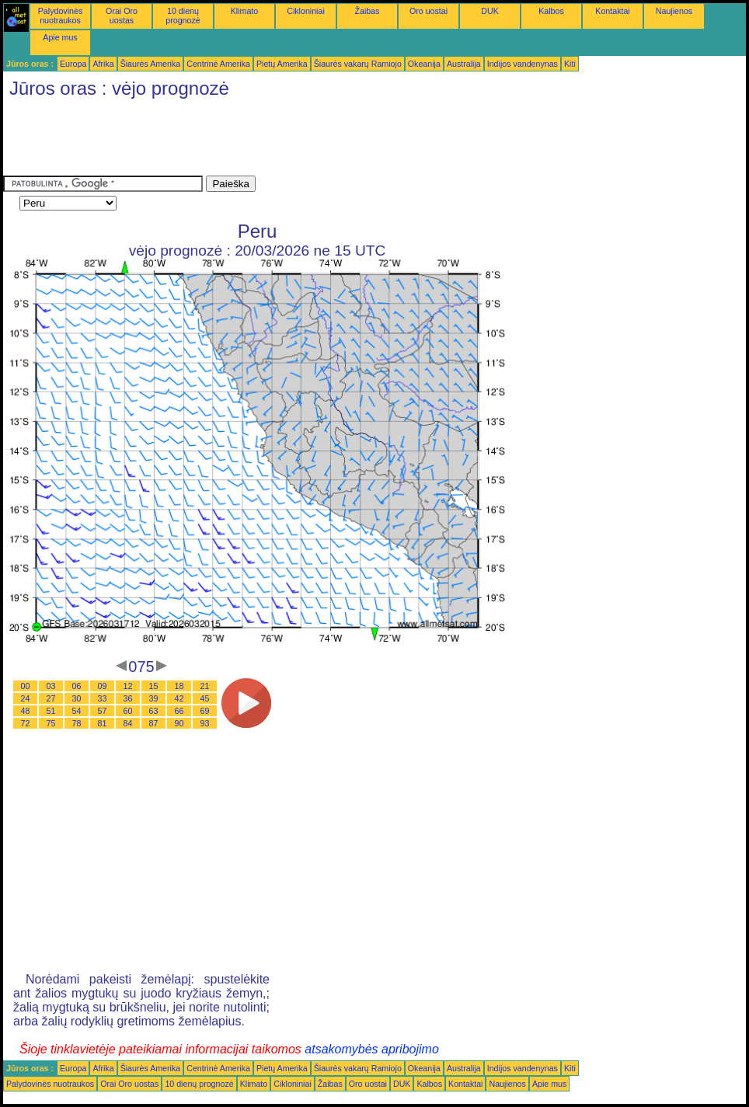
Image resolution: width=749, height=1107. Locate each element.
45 (205, 698)
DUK (490, 11)
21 (205, 686)
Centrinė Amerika (218, 63)
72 (25, 723)
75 (51, 723)
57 (102, 710)
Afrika (102, 63)
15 (154, 686)
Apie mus (60, 37)
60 (128, 710)
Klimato (245, 11)
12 (128, 686)
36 (128, 698)
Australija (464, 63)
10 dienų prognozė (182, 15)
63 (154, 710)
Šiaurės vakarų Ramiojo (358, 63)
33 (102, 698)
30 (77, 698)
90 (179, 723)
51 (51, 710)
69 (205, 710)
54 (77, 710)
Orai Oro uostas (122, 15)
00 (25, 686)
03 (51, 686)
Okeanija (424, 63)
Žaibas (367, 11)
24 (25, 698)
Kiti (570, 63)
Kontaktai (612, 11)
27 (51, 698)
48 (25, 710)
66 (179, 710)
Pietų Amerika (282, 63)
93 (205, 723)
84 (128, 723)
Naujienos (674, 11)
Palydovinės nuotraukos (60, 15)
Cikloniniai (306, 11)
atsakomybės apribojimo (372, 1049)
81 (102, 723)
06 (77, 686)
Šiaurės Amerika (150, 63)
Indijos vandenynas (522, 63)
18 (179, 686)
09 (102, 686)
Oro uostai (428, 11)
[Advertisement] (286, 141)
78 (77, 723)
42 (179, 698)
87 (154, 723)
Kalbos (551, 11)
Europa (73, 63)
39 (154, 698)
